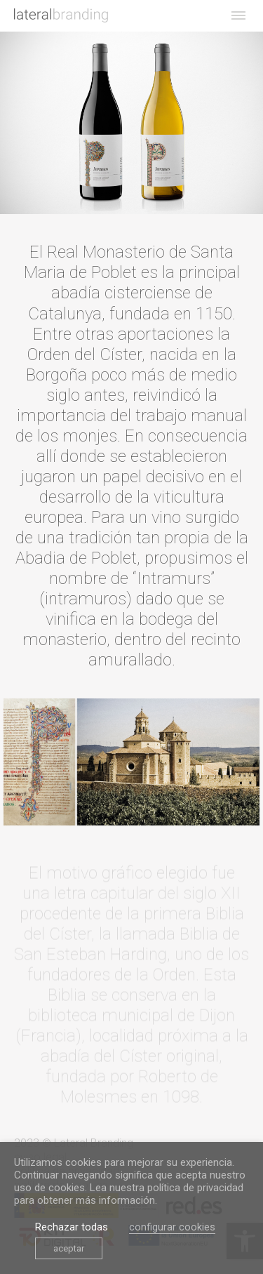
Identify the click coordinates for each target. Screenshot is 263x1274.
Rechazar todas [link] (71, 1227)
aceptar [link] (68, 1248)
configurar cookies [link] (172, 1227)
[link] (61, 15)
